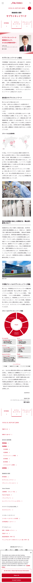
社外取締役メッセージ (8, 521)
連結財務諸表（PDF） (8, 536)
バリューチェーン (6, 498)
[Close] (31, 553)
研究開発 (6, 23)
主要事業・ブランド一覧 (8, 491)
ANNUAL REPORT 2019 (16, 8)
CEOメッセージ (6, 434)
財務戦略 (4, 468)
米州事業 (5, 458)
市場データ (5, 533)
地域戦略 (4, 446)
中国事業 (5, 452)
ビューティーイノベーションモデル (11, 501)
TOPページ (5, 429)
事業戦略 (4, 443)
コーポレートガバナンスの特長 (10, 518)
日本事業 (5, 449)
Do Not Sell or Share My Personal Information (16, 571)
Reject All (16, 576)
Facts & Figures (6, 495)
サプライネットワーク (16, 23)
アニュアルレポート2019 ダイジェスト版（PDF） (15, 539)
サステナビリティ (6, 509)
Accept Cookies (16, 581)
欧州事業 (5, 461)
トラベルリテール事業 (9, 465)
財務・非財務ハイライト (8, 530)
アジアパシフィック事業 (9, 455)
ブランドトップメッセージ (26, 23)
